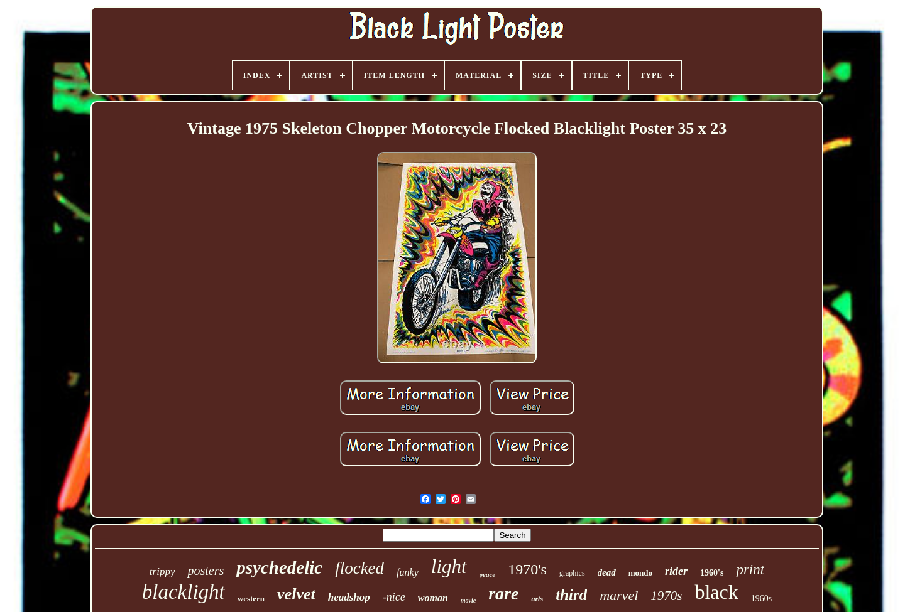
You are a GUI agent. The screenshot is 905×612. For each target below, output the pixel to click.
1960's (711, 572)
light (449, 566)
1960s (761, 598)
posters (205, 570)
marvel (619, 595)
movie (468, 600)
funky (408, 572)
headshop (349, 597)
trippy (162, 571)
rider (676, 571)
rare (503, 593)
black (716, 592)
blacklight (183, 592)
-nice (394, 597)
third (571, 594)
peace (488, 574)
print (750, 569)
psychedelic (279, 567)
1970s (666, 595)
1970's (527, 569)
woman (433, 598)
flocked (359, 568)
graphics (572, 573)
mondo (640, 572)
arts (537, 598)
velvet (296, 594)
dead (607, 572)
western (251, 598)
